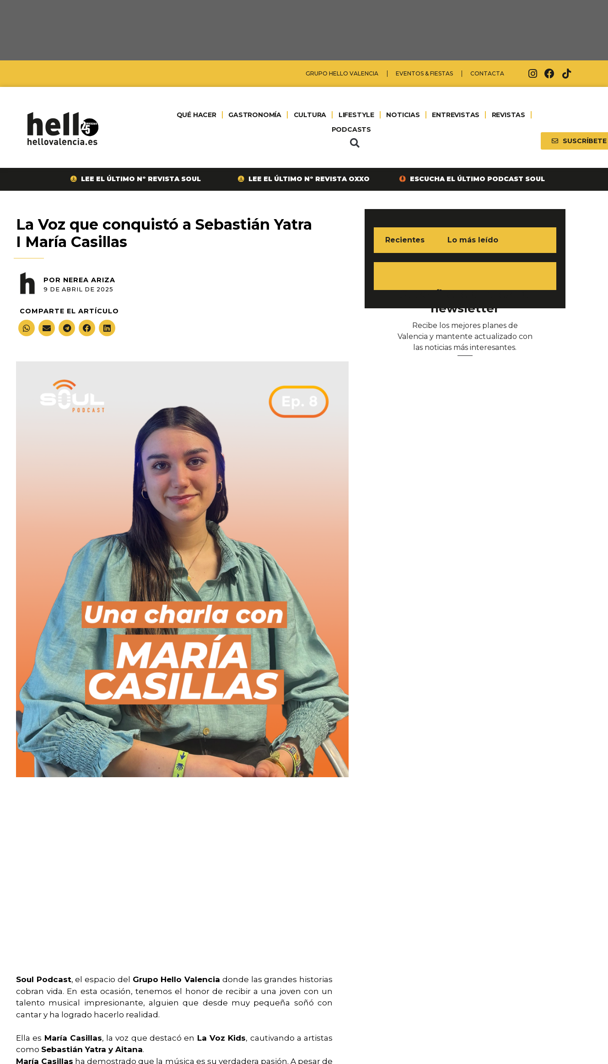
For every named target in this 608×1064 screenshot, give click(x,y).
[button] (354, 143)
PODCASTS (351, 129)
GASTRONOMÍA (254, 115)
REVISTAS (508, 115)
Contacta (487, 73)
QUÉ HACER (196, 115)
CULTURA (310, 115)
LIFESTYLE (356, 115)
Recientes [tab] (405, 240)
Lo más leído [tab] (472, 240)
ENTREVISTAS (455, 115)
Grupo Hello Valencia (342, 73)
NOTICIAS (403, 115)
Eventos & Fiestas (424, 73)
